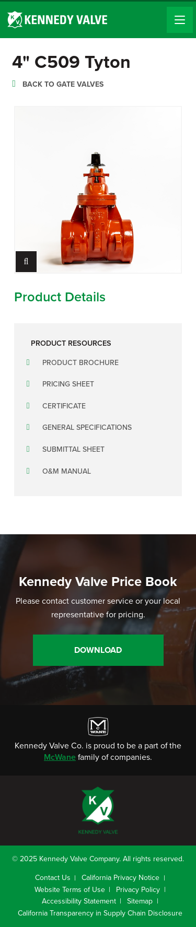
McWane (60, 757)
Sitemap (140, 901)
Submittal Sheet (73, 449)
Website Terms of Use (69, 889)
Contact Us (53, 877)
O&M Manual (66, 471)
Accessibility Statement (79, 901)
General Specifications (87, 427)
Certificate (64, 406)
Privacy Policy (138, 889)
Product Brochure (80, 362)
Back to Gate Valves (62, 84)
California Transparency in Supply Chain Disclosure (100, 913)
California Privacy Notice (120, 877)
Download (98, 650)
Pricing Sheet (68, 384)
